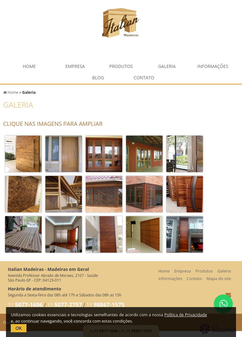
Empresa (75, 64)
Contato (144, 76)
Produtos (121, 64)
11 (25, 304)
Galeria (167, 64)
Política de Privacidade (185, 314)
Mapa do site (218, 278)
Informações (212, 64)
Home (29, 64)
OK (18, 328)
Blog (98, 76)
